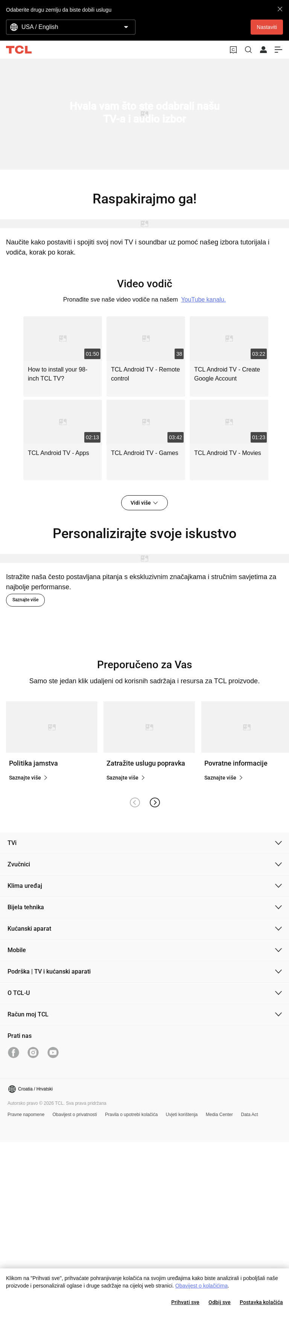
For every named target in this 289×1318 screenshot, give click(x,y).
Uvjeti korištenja (182, 1114)
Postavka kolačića (261, 1302)
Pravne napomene (26, 1114)
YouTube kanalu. (203, 299)
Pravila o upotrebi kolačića (131, 1114)
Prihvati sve (185, 1302)
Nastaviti (267, 27)
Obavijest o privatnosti (75, 1114)
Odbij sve (219, 1302)
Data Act (249, 1114)
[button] (154, 802)
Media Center (219, 1114)
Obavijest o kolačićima (201, 1286)
